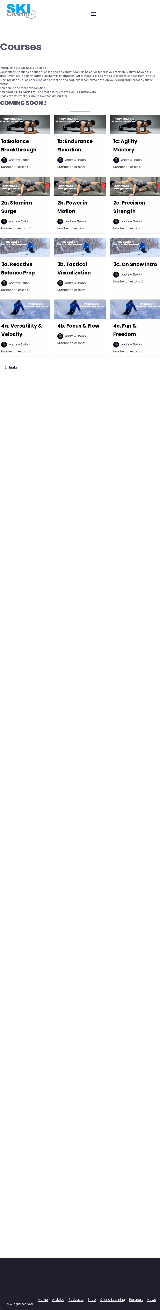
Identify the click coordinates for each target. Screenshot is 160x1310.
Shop (92, 1299)
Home (43, 1299)
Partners (136, 1299)
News (151, 1299)
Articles (58, 1299)
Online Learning (112, 1299)
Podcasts (75, 1299)
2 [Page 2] (6, 367)
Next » (13, 367)
